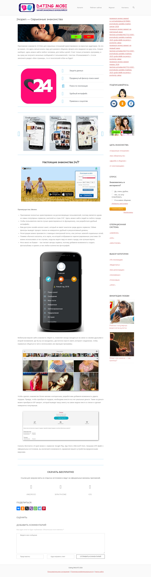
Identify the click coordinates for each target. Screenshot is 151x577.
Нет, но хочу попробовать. (118, 196)
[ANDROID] (31, 487)
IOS (90, 494)
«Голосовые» (114, 280)
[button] (19, 133)
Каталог (80, 7)
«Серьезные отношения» (119, 151)
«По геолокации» (116, 260)
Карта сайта (99, 572)
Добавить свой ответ (120, 203)
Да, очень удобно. (120, 191)
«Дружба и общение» (117, 161)
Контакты (125, 7)
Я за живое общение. (121, 200)
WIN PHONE (60, 494)
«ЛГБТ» (112, 285)
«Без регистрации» (116, 270)
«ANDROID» (114, 233)
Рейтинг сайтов (96, 7)
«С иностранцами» (116, 166)
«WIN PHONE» (115, 243)
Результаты (128, 212)
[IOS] (90, 487)
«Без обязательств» (117, 156)
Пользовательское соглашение (58, 572)
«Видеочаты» (114, 265)
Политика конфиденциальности (82, 572)
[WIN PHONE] (60, 487)
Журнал (112, 7)
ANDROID (31, 494)
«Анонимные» (115, 275)
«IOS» (111, 238)
